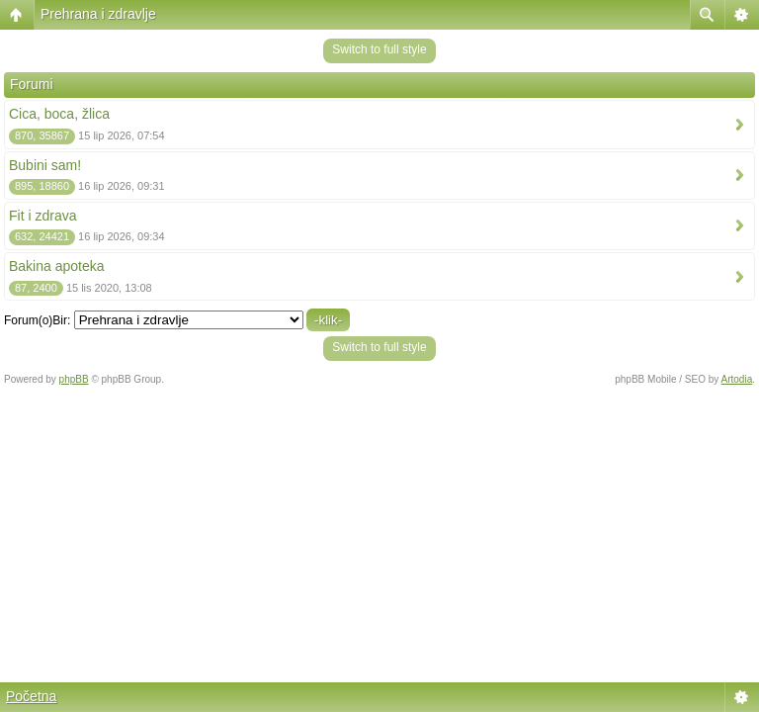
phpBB (74, 379)
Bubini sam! (45, 165)
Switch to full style (379, 49)
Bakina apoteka (57, 266)
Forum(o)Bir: (37, 320)
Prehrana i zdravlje (98, 14)
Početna (31, 696)
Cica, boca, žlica (59, 114)
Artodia (737, 379)
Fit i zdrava (42, 215)
